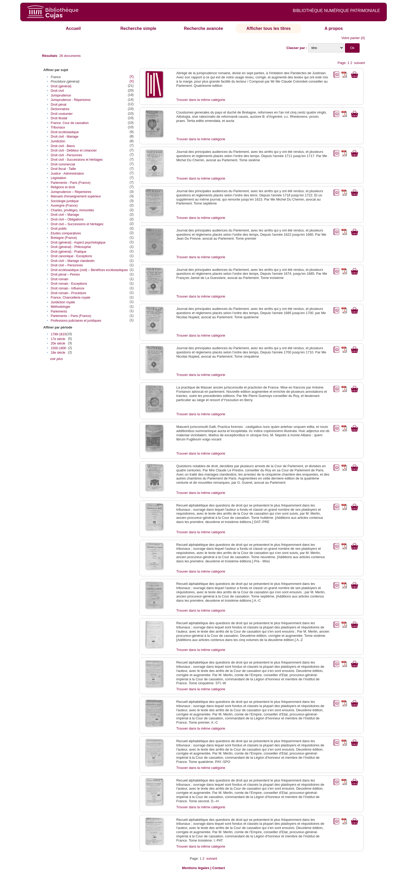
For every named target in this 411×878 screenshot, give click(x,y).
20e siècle (58, 343)
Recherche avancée (203, 28)
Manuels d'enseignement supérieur (76, 196)
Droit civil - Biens (63, 146)
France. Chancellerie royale (70, 297)
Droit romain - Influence (67, 288)
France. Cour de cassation (70, 123)
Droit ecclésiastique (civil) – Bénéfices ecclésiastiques (89, 270)
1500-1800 (58, 348)
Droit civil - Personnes (66, 155)
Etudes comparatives (66, 233)
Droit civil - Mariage (64, 136)
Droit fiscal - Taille (63, 169)
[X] (132, 76)
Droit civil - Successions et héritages (76, 159)
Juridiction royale (63, 302)
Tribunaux (58, 127)
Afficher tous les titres (268, 28)
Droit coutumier (62, 114)
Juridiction (58, 141)
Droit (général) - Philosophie (71, 247)
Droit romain (59, 279)
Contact (218, 868)
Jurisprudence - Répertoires (70, 100)
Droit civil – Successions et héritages (77, 224)
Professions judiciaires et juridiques (76, 320)
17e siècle (58, 339)
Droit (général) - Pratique (68, 252)
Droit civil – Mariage (65, 215)
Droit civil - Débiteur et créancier (74, 150)
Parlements (59, 311)
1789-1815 (58, 334)
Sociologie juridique (65, 201)
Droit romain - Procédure (68, 293)
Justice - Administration (67, 173)
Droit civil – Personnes (67, 265)
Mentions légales (195, 868)
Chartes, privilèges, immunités (72, 210)
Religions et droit (63, 187)
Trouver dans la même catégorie (200, 100)
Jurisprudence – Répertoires (71, 192)
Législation (58, 178)
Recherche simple (138, 28)
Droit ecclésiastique (65, 132)
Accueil (73, 28)
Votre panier (350, 38)
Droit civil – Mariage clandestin (72, 261)
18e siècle (58, 352)
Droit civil (57, 91)
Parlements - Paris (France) (70, 183)
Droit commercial (63, 164)
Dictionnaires (60, 109)
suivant (359, 63)
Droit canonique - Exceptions (71, 256)
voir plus (56, 359)
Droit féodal (59, 118)
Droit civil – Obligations (67, 219)
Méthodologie (60, 307)
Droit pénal (58, 104)
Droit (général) (61, 86)
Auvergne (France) (64, 205)
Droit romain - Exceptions (69, 284)
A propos (334, 28)
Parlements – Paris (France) (71, 316)
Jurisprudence (61, 95)
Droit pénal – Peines (65, 274)
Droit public (59, 228)
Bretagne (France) (64, 238)
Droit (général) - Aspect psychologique (78, 242)
